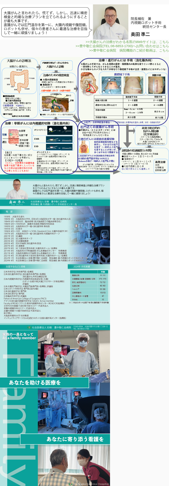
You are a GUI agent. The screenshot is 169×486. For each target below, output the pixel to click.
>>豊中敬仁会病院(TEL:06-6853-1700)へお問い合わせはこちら (122, 46)
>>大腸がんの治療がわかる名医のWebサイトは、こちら (127, 42)
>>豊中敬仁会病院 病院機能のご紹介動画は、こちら (129, 50)
